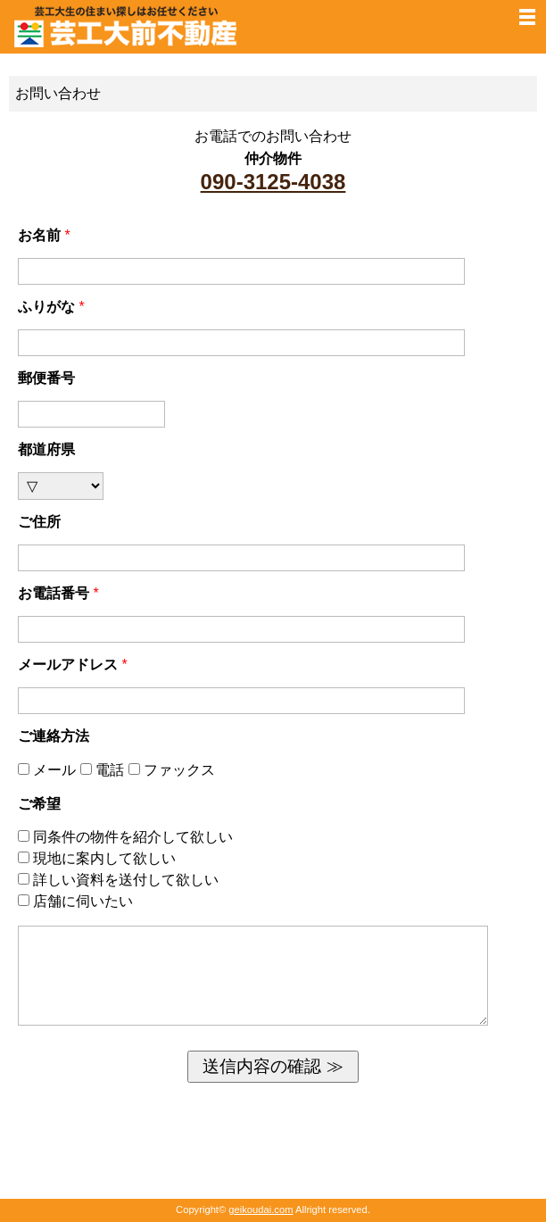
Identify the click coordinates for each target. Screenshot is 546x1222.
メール (49, 769)
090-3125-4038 (273, 182)
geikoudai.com (260, 1209)
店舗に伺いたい (75, 901)
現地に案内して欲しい (97, 858)
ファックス (171, 769)
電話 (104, 769)
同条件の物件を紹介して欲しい (125, 836)
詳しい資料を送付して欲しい (118, 879)
